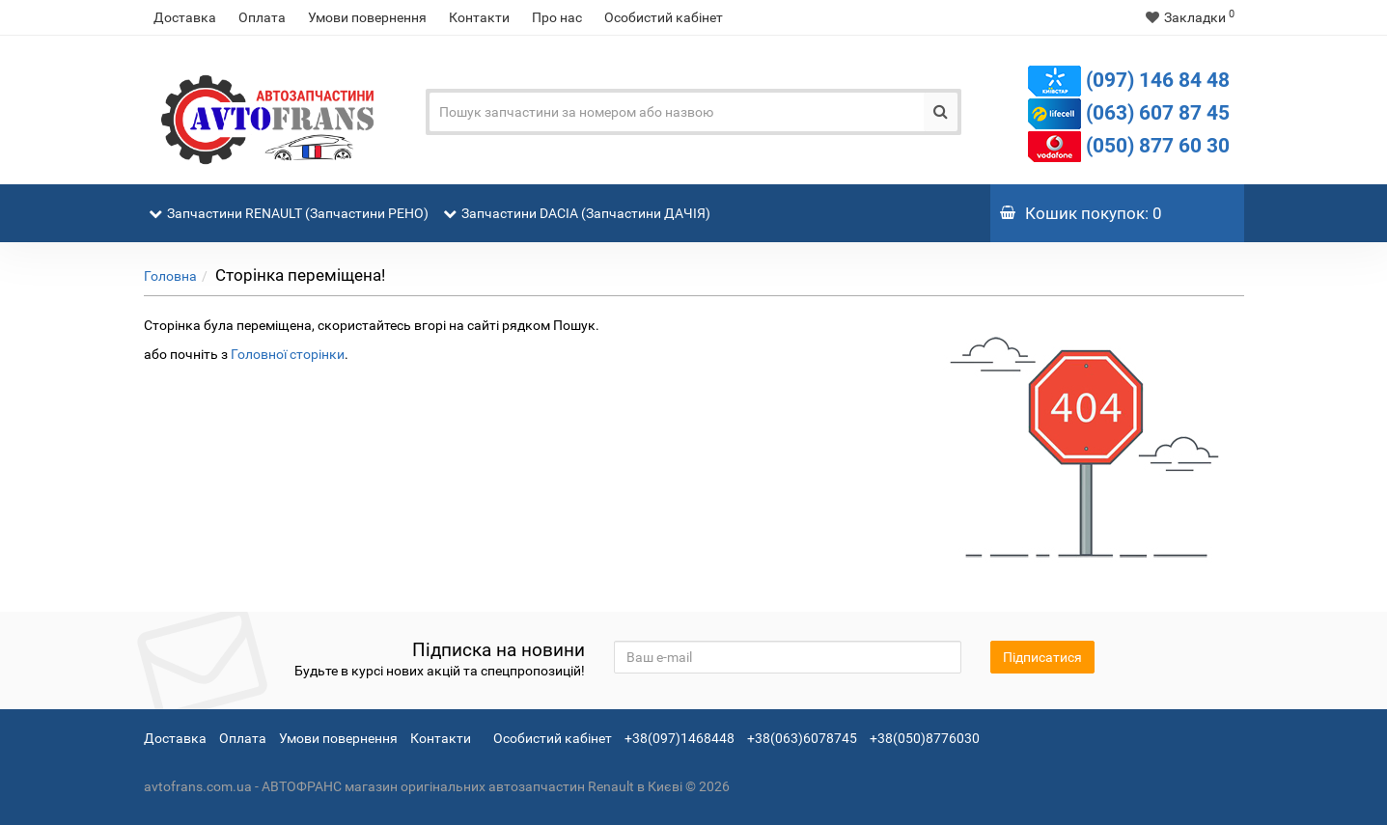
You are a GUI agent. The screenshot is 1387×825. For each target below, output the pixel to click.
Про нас (557, 17)
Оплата (262, 17)
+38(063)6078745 (802, 738)
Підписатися (1042, 657)
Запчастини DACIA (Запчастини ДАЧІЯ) (579, 202)
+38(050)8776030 (925, 738)
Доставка (184, 17)
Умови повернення (367, 17)
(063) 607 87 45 (1158, 112)
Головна (170, 276)
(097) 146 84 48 (1158, 80)
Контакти (479, 17)
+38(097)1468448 (679, 738)
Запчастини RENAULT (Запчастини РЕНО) (291, 202)
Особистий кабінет (663, 17)
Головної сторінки (288, 354)
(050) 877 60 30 (1158, 145)
